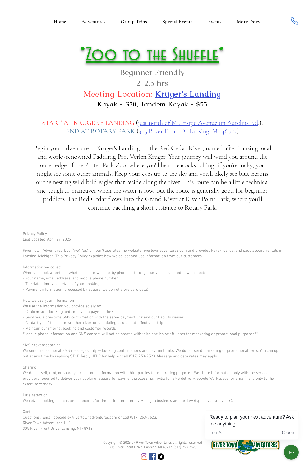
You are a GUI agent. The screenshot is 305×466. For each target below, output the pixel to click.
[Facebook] (152, 456)
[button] (248, 21)
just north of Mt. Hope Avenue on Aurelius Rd (198, 123)
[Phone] (294, 21)
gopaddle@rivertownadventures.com (85, 417)
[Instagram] (144, 456)
